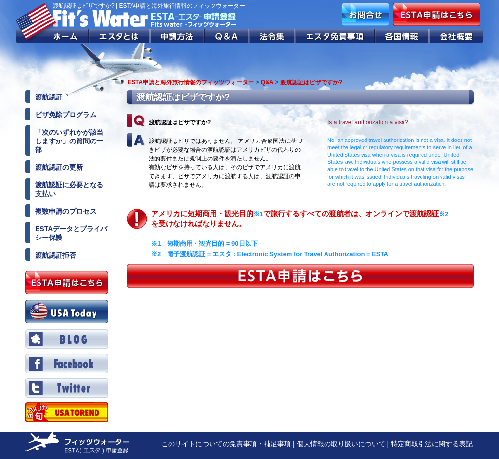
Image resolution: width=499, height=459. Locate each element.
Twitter (66, 388)
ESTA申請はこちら (436, 14)
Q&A (227, 36)
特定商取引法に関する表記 (432, 444)
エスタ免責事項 (335, 36)
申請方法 (177, 36)
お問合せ (365, 14)
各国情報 (402, 36)
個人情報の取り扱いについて (341, 444)
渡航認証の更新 (59, 167)
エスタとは (119, 36)
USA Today (66, 311)
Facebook (66, 363)
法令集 (273, 36)
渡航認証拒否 (55, 255)
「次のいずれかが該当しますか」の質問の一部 (69, 141)
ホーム (52, 36)
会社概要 (456, 36)
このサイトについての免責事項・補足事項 (226, 444)
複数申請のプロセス (65, 211)
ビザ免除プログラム (65, 115)
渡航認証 (48, 97)
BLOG (66, 339)
